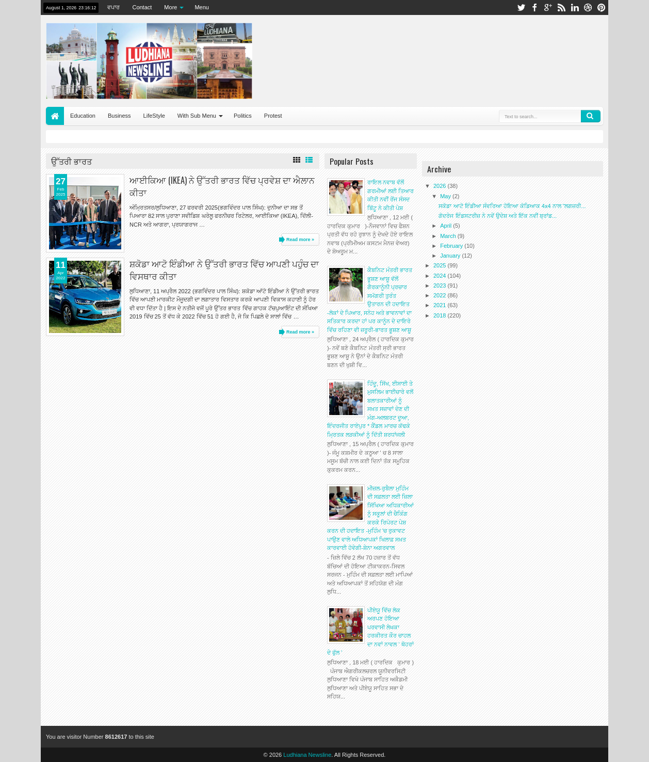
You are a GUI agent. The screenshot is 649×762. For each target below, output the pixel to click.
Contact (142, 7)
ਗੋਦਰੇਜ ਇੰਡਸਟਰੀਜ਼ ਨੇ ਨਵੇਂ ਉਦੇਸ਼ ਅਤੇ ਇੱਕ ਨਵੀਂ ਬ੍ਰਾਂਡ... (498, 216)
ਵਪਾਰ (113, 7)
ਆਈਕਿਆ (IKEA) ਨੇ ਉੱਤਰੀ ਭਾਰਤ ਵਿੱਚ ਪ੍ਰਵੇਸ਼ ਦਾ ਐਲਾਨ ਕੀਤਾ (222, 185)
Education (82, 116)
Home (55, 116)
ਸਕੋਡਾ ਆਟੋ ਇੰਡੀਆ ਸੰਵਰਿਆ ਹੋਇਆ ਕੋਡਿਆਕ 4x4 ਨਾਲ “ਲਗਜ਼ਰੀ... (512, 206)
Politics (243, 116)
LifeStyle (154, 116)
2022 (440, 295)
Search (591, 116)
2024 (440, 276)
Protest (273, 116)
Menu (201, 7)
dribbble (588, 7)
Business (119, 116)
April (446, 226)
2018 (440, 315)
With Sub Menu (196, 116)
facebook (534, 7)
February (452, 246)
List (309, 160)
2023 (440, 285)
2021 (440, 305)
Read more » (300, 239)
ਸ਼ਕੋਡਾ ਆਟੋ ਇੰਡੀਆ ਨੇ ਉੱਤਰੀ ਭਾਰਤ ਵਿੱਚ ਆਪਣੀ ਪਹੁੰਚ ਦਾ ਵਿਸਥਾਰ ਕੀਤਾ (224, 269)
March (449, 236)
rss (561, 7)
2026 (440, 186)
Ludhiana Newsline (307, 755)
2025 (440, 265)
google (548, 7)
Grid (296, 160)
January (451, 255)
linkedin (574, 7)
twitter (521, 7)
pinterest (601, 7)
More (170, 7)
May (446, 196)
